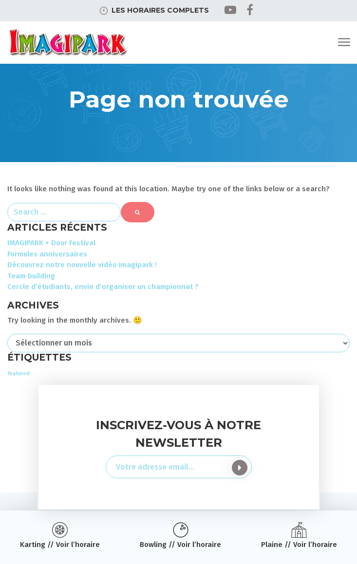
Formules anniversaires (47, 254)
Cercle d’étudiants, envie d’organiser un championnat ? (103, 286)
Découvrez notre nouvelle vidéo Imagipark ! (82, 264)
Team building (31, 276)
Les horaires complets (160, 10)
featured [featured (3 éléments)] (18, 373)
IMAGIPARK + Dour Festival (51, 242)
